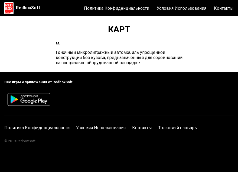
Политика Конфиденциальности (116, 8)
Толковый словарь (177, 127)
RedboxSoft (28, 7)
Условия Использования (181, 8)
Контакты (224, 8)
